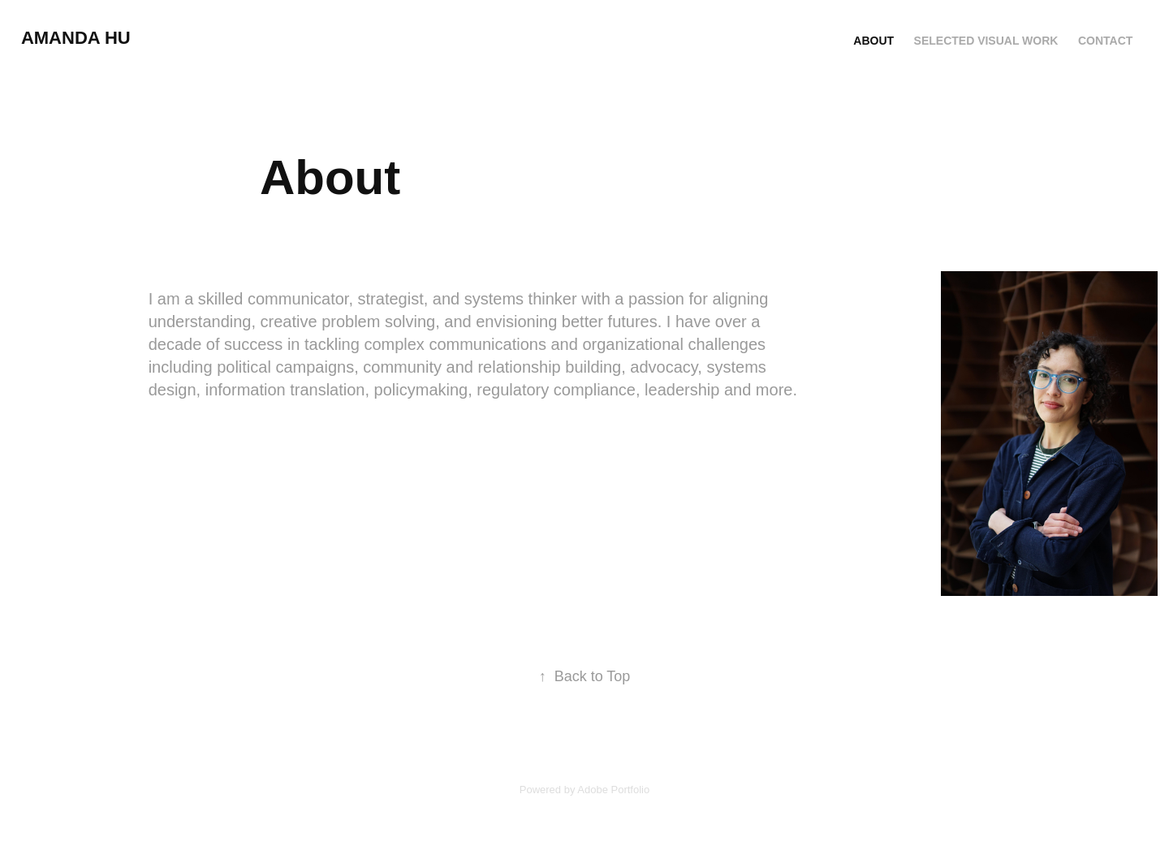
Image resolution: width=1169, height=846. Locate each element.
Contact (1105, 40)
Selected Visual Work (986, 40)
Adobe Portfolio (613, 789)
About (873, 40)
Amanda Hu (76, 38)
